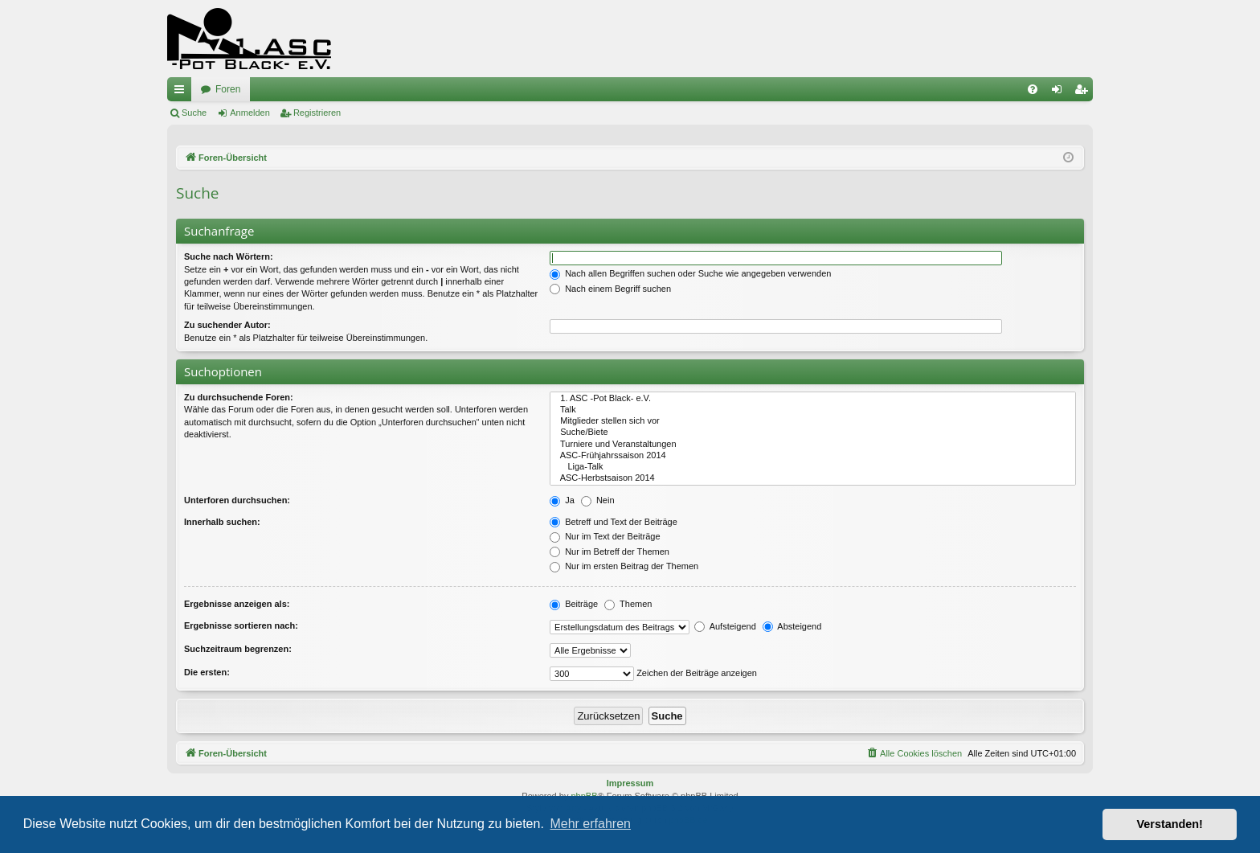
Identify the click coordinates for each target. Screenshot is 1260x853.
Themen (628, 604)
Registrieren (317, 112)
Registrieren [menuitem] (1084, 92)
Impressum (630, 783)
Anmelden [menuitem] (1060, 92)
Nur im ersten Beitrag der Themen (624, 566)
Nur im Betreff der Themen (609, 551)
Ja (562, 500)
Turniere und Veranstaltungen (812, 444)
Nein (598, 500)
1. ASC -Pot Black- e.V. (812, 398)
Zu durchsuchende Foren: (238, 397)
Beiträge (574, 604)
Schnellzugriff (182, 92)
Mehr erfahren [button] (590, 823)
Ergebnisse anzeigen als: (236, 604)
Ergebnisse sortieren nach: (241, 625)
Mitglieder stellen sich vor (812, 421)
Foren (227, 89)
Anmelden (250, 112)
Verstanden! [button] (1170, 824)
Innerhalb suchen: (222, 522)
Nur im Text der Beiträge (605, 536)
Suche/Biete (812, 432)
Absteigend (792, 626)
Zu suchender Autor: (227, 325)
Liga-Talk (812, 467)
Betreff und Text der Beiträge (613, 522)
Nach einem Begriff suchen (610, 288)
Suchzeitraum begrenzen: (238, 649)
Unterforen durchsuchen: (237, 500)
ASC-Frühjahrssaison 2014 (812, 455)
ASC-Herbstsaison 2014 (812, 478)
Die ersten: (207, 672)
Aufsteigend (725, 626)
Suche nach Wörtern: (228, 256)
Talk (812, 410)
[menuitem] (1033, 89)
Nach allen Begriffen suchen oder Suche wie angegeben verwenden (690, 273)
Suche (194, 112)
